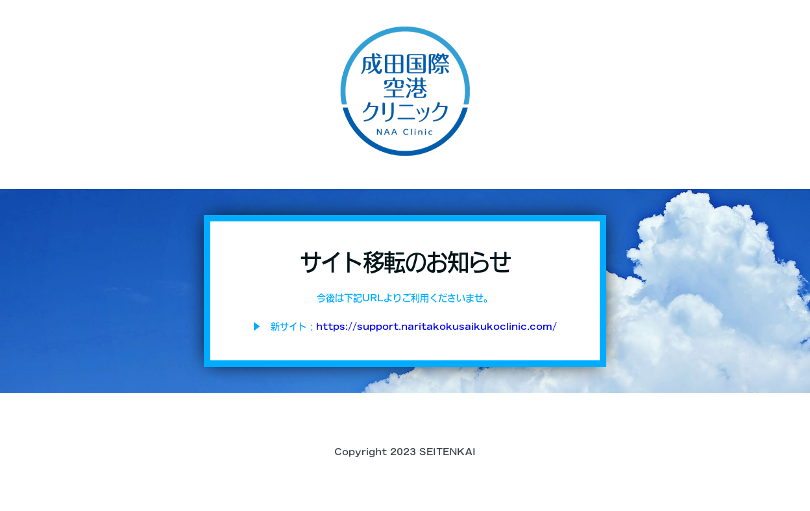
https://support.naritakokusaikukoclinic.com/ (436, 326)
